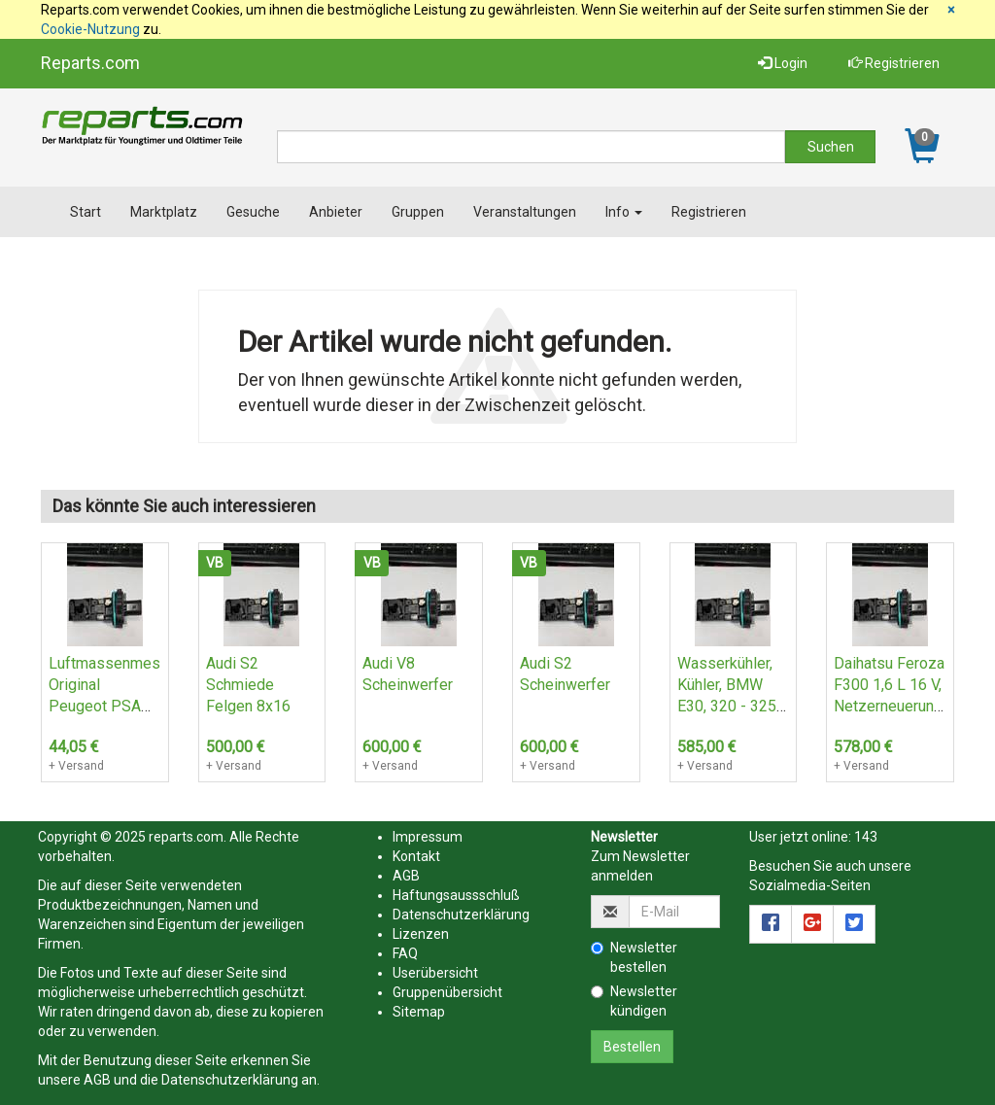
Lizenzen (421, 934)
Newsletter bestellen (634, 957)
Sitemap (419, 1011)
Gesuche (253, 212)
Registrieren (894, 63)
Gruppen (418, 212)
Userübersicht (435, 973)
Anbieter (335, 212)
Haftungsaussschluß (456, 895)
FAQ (405, 953)
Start (85, 212)
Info (623, 212)
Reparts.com (90, 62)
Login (782, 63)
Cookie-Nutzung (90, 29)
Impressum (428, 837)
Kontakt (416, 856)
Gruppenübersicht (447, 992)
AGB (97, 1080)
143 (865, 837)
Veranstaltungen (524, 212)
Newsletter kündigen (634, 1001)
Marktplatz (163, 212)
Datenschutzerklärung (229, 1080)
